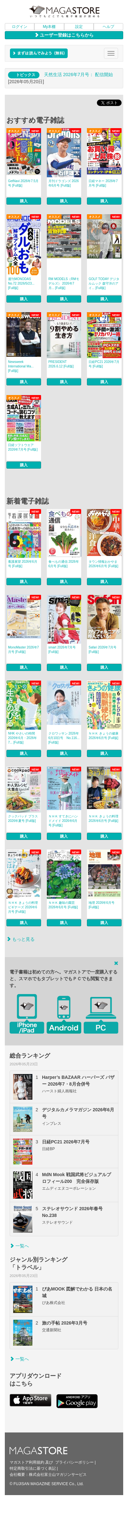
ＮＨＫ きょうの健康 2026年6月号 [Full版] (103, 736)
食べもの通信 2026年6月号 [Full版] (63, 564)
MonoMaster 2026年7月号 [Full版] (23, 650)
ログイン (19, 26)
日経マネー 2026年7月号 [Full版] (103, 183)
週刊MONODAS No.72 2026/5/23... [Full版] (21, 283)
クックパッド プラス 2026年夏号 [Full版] (23, 819)
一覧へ (19, 1245)
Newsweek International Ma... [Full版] (21, 366)
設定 (79, 26)
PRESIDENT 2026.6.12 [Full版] (61, 364)
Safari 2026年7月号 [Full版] (102, 650)
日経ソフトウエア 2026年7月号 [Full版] (23, 447)
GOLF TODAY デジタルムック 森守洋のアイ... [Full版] (104, 283)
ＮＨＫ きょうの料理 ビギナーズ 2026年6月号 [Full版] (23, 907)
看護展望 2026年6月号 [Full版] (22, 564)
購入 (24, 201)
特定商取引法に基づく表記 (33, 1468)
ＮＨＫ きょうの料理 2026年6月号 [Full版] (103, 819)
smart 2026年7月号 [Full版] (62, 650)
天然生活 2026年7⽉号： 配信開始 (78, 74)
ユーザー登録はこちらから (64, 35)
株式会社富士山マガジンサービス (58, 1474)
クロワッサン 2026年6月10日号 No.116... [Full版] (64, 738)
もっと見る (20, 939)
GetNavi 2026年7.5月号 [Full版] (23, 183)
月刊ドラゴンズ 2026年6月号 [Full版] (63, 183)
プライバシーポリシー (74, 1462)
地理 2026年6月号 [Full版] (102, 905)
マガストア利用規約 (27, 1462)
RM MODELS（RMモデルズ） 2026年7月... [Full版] (63, 283)
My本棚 (49, 26)
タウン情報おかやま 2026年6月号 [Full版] (103, 564)
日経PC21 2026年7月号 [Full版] (104, 364)
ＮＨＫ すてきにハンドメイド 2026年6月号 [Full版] (63, 821)
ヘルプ (108, 26)
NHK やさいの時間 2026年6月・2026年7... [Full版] (22, 738)
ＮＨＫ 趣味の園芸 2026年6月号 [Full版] (63, 905)
